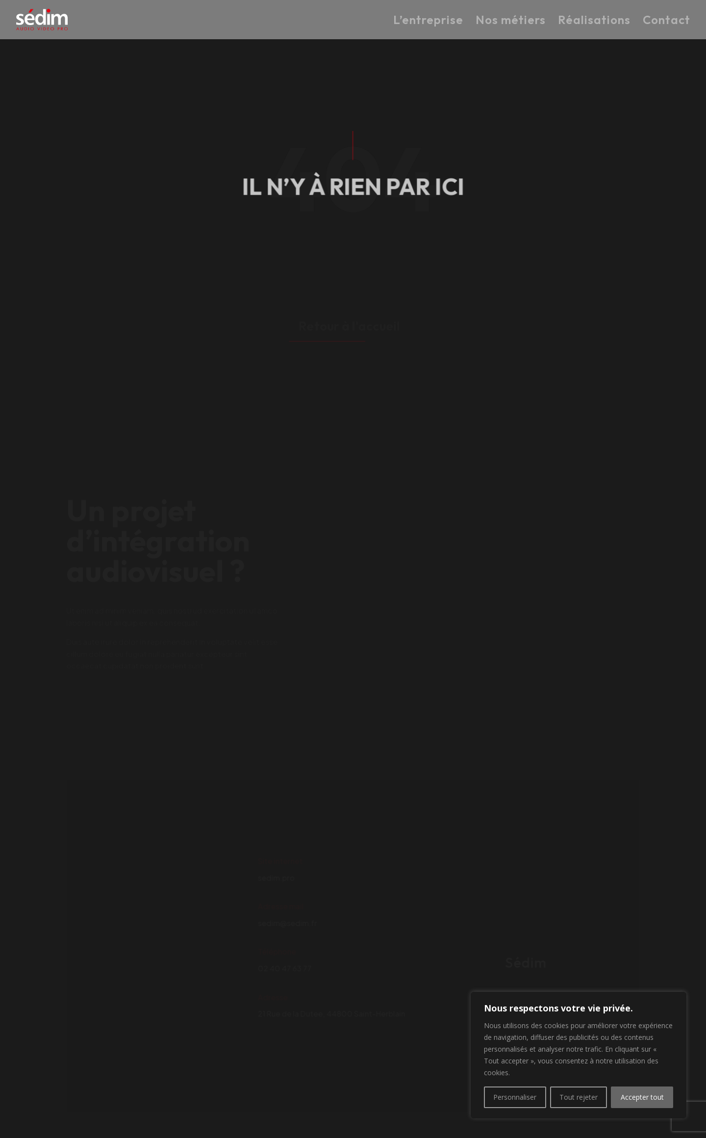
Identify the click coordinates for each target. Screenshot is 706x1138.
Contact (666, 21)
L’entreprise (428, 21)
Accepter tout (642, 1097)
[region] (578, 1055)
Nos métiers (511, 21)
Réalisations (594, 21)
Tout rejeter (578, 1097)
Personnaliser (514, 1097)
